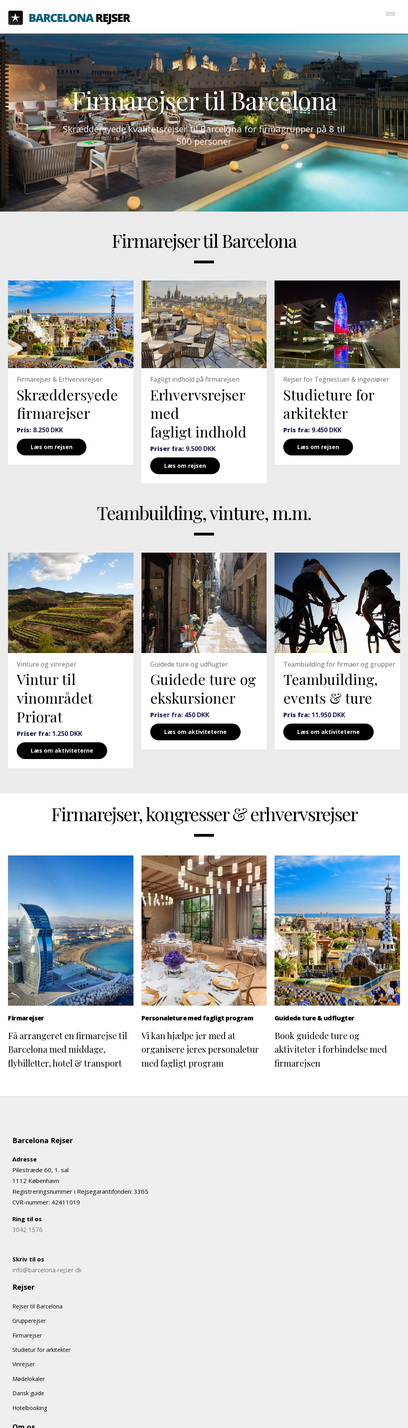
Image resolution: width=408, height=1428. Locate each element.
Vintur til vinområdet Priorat (54, 697)
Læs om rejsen (52, 447)
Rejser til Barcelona (37, 1306)
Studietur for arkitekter (41, 1349)
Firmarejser (27, 1335)
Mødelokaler (28, 1379)
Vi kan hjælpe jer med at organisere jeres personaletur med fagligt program (200, 1049)
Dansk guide (28, 1393)
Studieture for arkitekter (329, 404)
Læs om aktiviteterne (62, 750)
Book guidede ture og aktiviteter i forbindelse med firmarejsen (331, 1049)
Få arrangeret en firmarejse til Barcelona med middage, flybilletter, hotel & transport (67, 1049)
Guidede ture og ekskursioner (203, 688)
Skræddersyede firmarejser (67, 404)
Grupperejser (29, 1320)
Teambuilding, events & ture (330, 688)
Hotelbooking (29, 1408)
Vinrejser (23, 1364)
